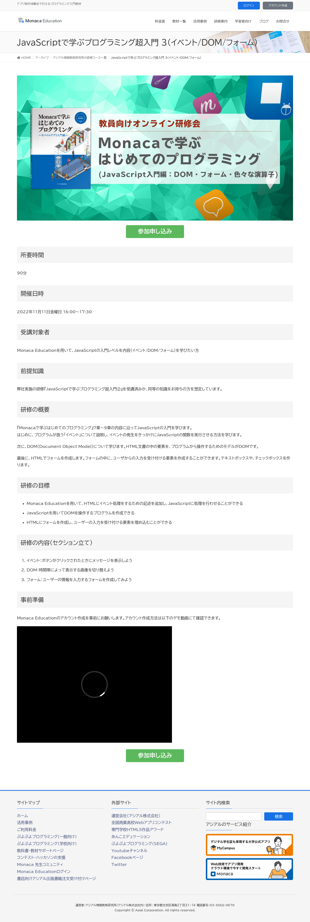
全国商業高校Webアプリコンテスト (141, 822)
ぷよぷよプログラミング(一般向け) (47, 837)
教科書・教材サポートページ (40, 851)
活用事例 (24, 822)
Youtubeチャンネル (129, 851)
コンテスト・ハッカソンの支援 (41, 857)
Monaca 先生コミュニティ (40, 864)
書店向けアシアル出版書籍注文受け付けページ (56, 879)
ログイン (249, 5)
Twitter (119, 864)
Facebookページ (127, 857)
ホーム (22, 816)
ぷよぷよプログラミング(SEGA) (139, 844)
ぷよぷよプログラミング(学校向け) (47, 844)
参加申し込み (155, 231)
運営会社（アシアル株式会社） (135, 816)
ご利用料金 (26, 829)
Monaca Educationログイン (43, 871)
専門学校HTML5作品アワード (137, 829)
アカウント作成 (278, 5)
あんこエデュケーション (130, 837)
